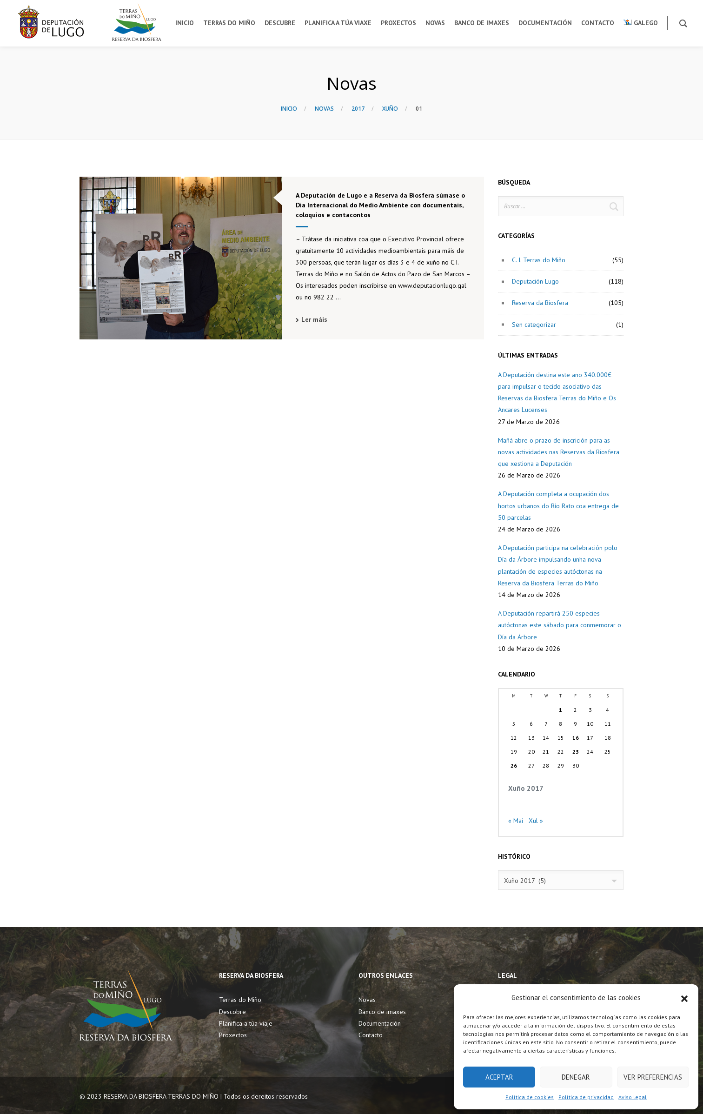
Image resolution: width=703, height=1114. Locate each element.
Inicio (289, 109)
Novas (324, 109)
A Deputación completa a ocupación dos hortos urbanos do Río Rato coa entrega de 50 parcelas (558, 505)
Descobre (232, 1012)
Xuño (390, 109)
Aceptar (499, 1077)
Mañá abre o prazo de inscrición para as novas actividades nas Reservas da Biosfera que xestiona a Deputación (558, 452)
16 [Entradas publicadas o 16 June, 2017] (575, 737)
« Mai (515, 820)
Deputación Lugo (535, 281)
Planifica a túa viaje (245, 1023)
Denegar (576, 1077)
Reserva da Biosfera (540, 302)
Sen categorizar (534, 324)
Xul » (536, 820)
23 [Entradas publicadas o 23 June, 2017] (575, 751)
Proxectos (233, 1035)
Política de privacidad (586, 1097)
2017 (358, 109)
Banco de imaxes (382, 1012)
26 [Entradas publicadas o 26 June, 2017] (514, 765)
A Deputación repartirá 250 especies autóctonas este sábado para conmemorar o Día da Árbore (559, 625)
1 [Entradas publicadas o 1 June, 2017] (560, 709)
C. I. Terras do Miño (538, 260)
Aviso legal (632, 1097)
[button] (684, 997)
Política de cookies (529, 1097)
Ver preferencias (652, 1077)
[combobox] (560, 880)
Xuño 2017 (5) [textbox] (525, 880)
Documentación (379, 1023)
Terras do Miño (240, 999)
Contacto (370, 1035)
